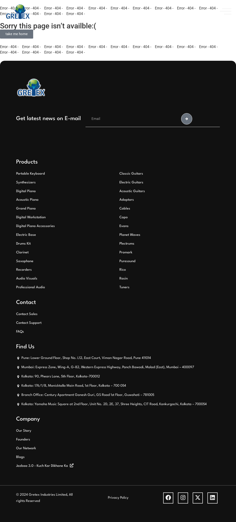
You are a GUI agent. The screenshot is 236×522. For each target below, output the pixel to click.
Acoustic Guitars (132, 191)
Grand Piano (26, 208)
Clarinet (22, 252)
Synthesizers (26, 182)
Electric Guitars (131, 182)
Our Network (26, 448)
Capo (123, 217)
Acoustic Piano (27, 200)
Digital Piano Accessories (35, 226)
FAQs (20, 332)
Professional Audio (30, 287)
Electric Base (26, 235)
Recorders (24, 270)
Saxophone (24, 261)
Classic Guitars (131, 174)
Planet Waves (129, 235)
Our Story (23, 431)
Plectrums (126, 244)
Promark (125, 252)
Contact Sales (27, 314)
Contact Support (28, 323)
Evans (124, 226)
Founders (23, 439)
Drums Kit (23, 244)
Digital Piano (26, 191)
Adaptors (126, 200)
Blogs (20, 457)
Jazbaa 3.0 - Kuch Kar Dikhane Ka (42, 466)
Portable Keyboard (30, 174)
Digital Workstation (31, 217)
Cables (124, 208)
